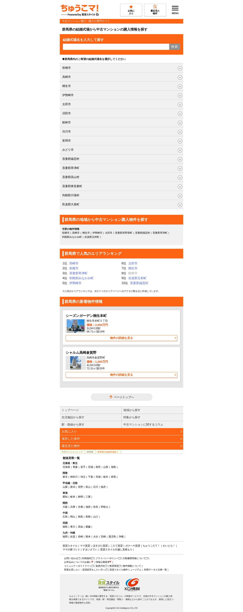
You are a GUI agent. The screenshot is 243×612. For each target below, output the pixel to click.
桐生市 (66, 85)
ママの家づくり (71, 549)
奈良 (95, 506)
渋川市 (66, 131)
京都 (80, 506)
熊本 (88, 536)
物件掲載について (132, 566)
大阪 (65, 506)
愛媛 (88, 526)
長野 (80, 486)
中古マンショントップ (72, 452)
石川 (95, 486)
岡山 (72, 516)
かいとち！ (169, 545)
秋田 (98, 466)
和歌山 (104, 506)
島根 (88, 516)
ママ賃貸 (85, 545)
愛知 (65, 496)
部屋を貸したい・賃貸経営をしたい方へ (84, 569)
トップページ (70, 410)
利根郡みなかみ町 (72, 237)
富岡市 (66, 140)
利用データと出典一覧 (155, 569)
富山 (88, 486)
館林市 (66, 122)
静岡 (80, 496)
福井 (103, 486)
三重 (88, 496)
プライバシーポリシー (107, 558)
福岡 (65, 536)
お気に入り (69, 431)
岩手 (82, 466)
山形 (105, 466)
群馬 (113, 476)
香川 (72, 526)
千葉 (90, 476)
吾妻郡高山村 (70, 177)
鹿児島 (112, 536)
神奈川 (74, 476)
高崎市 (66, 76)
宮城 (90, 466)
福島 (113, 466)
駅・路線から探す (73, 424)
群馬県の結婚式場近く (108, 452)
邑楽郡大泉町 (70, 204)
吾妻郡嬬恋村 (70, 158)
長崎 (80, 536)
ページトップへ (124, 397)
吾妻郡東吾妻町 (72, 186)
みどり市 (68, 149)
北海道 (66, 466)
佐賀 (72, 536)
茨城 (98, 476)
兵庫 (72, 506)
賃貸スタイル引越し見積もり (116, 549)
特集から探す (131, 417)
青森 (75, 466)
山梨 (65, 486)
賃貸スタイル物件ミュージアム (125, 569)
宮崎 (103, 536)
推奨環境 (113, 566)
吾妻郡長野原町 (123, 232)
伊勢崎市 (68, 95)
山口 (95, 516)
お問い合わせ (71, 558)
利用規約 (86, 558)
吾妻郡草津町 (70, 167)
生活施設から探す (73, 417)
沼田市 (66, 113)
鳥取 (80, 516)
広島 (65, 516)
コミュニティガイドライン (78, 566)
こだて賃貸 (116, 545)
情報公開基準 (103, 562)
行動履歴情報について (134, 558)
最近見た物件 (71, 445)
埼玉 (82, 476)
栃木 (105, 476)
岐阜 (72, 496)
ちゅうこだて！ (151, 545)
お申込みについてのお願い (78, 562)
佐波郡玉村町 (91, 237)
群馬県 (90, 452)
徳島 (65, 526)
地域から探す (131, 410)
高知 (80, 526)
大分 (95, 536)
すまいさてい (90, 549)
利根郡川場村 (70, 195)
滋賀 (88, 506)
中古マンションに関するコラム (143, 424)
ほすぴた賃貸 (100, 545)
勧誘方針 (100, 566)
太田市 (66, 104)
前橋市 (66, 67)
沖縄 (121, 536)
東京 (65, 476)
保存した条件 (71, 438)
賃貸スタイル (70, 545)
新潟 (72, 486)
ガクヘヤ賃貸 (132, 545)
